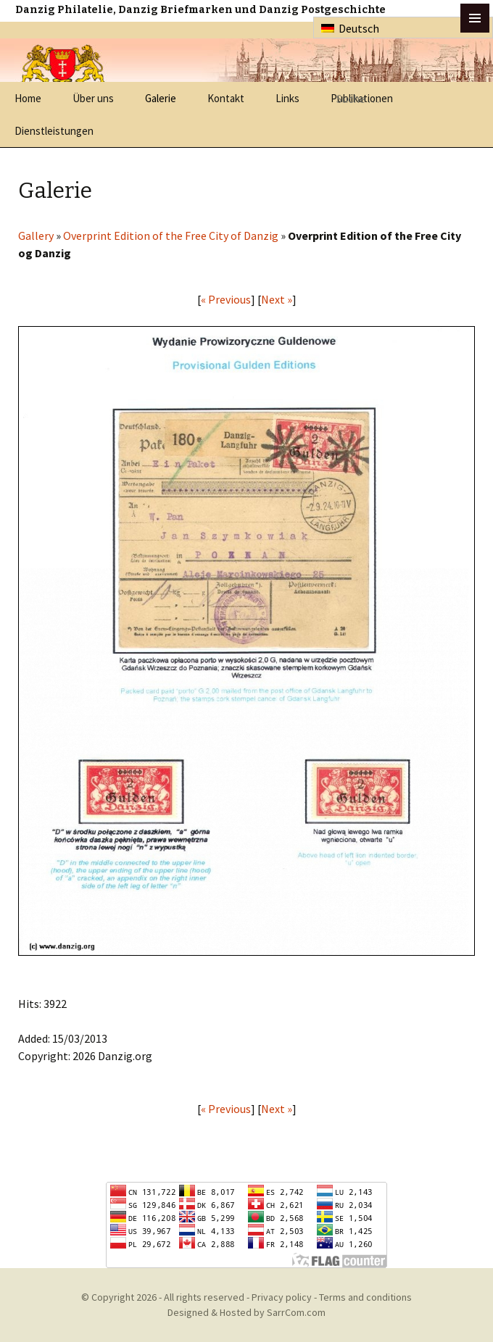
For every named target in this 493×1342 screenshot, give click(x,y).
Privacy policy (282, 1297)
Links (287, 98)
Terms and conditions (365, 1297)
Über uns (93, 98)
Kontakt (225, 98)
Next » (276, 299)
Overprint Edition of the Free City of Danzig (170, 235)
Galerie (160, 98)
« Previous (226, 299)
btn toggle (474, 18)
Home (27, 98)
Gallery (36, 235)
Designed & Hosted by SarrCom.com (246, 1312)
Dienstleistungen (54, 131)
